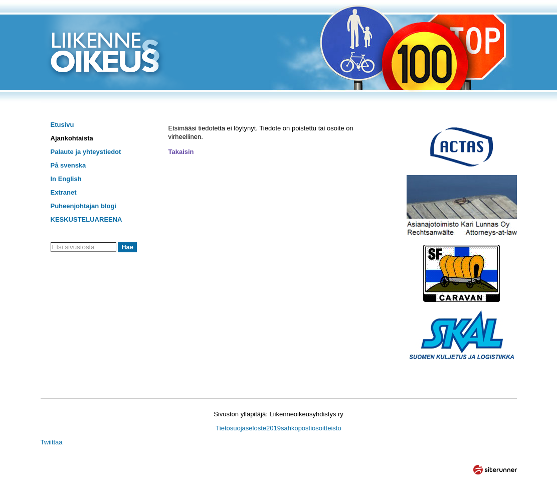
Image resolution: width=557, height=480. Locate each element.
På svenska (68, 165)
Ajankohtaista (72, 138)
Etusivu (62, 124)
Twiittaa (52, 442)
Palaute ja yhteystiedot (86, 151)
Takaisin (181, 151)
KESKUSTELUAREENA (86, 219)
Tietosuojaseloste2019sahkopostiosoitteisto (278, 428)
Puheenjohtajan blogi (83, 206)
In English (66, 179)
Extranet (64, 192)
